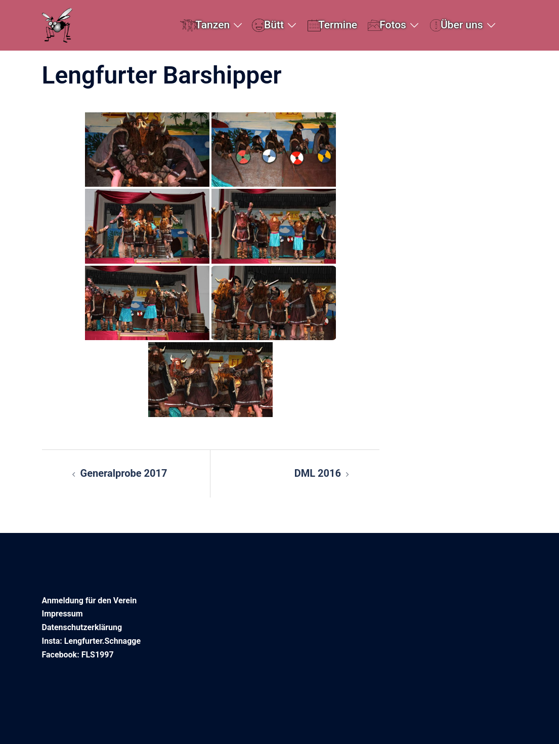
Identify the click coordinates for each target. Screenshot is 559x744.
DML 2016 (317, 473)
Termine (337, 25)
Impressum (62, 613)
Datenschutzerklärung (82, 627)
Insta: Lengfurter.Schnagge (91, 641)
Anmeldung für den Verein (89, 600)
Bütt (274, 25)
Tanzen (212, 25)
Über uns (462, 25)
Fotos (392, 25)
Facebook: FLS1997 (78, 654)
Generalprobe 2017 (123, 473)
